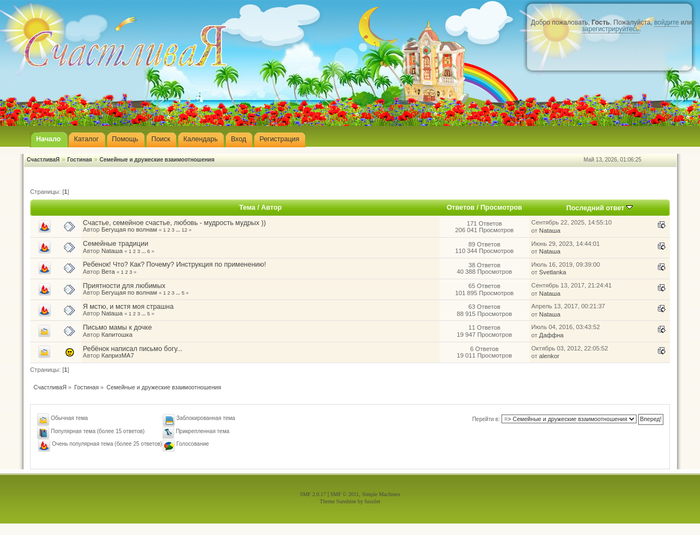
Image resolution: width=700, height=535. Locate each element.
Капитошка (116, 334)
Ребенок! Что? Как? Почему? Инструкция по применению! (174, 264)
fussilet (373, 501)
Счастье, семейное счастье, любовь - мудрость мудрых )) (174, 223)
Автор (271, 207)
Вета (108, 271)
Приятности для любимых (124, 286)
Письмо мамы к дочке (117, 327)
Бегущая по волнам (129, 229)
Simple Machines (381, 494)
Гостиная (79, 160)
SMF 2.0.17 (313, 494)
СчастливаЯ (43, 160)
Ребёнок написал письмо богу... (133, 349)
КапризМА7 (117, 355)
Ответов (461, 207)
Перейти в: (486, 419)
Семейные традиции (116, 244)
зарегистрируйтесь (610, 29)
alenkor (549, 356)
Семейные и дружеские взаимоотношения (157, 160)
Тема (247, 207)
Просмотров (501, 207)
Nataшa (550, 230)
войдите (666, 22)
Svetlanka (552, 272)
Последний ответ (600, 208)
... (179, 230)
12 (184, 230)
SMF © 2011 (344, 494)
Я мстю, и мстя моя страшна (128, 306)
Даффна (551, 335)
